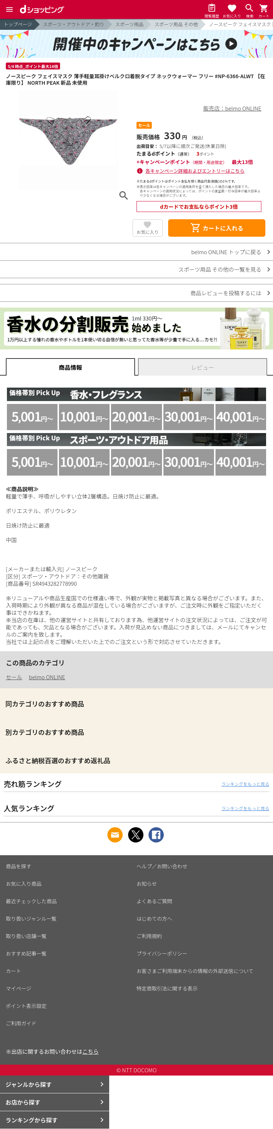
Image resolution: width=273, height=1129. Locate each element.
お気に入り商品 (23, 883)
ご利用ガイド (21, 1023)
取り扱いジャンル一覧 (31, 918)
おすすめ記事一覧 (26, 953)
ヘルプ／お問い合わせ (161, 866)
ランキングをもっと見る (245, 784)
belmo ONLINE (47, 677)
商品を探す (18, 866)
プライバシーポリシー (161, 953)
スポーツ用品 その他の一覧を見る (219, 269)
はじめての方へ (154, 918)
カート (13, 970)
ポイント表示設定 (26, 1005)
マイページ (18, 988)
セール (14, 677)
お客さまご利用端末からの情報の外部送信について (195, 970)
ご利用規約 (149, 936)
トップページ (18, 24)
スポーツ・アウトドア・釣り (73, 24)
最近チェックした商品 (31, 901)
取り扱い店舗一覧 (26, 936)
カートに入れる (216, 228)
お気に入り (147, 232)
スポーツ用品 (129, 24)
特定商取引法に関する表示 (167, 988)
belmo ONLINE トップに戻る (226, 252)
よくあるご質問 (154, 901)
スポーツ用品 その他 (176, 24)
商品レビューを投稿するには (225, 293)
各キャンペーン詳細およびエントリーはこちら (195, 170)
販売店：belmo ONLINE (232, 108)
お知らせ (146, 883)
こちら (90, 1051)
